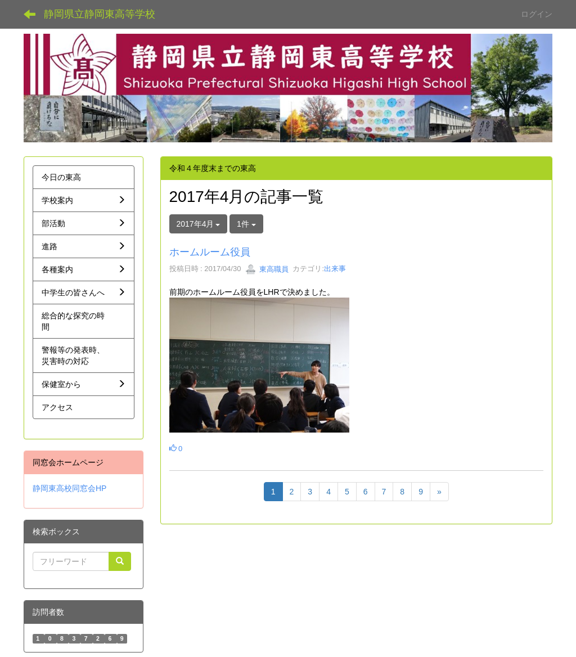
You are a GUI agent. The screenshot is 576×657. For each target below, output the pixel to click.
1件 (246, 223)
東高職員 (267, 269)
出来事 (335, 269)
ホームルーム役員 (209, 252)
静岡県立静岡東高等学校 (99, 14)
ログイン (536, 14)
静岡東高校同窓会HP (69, 488)
